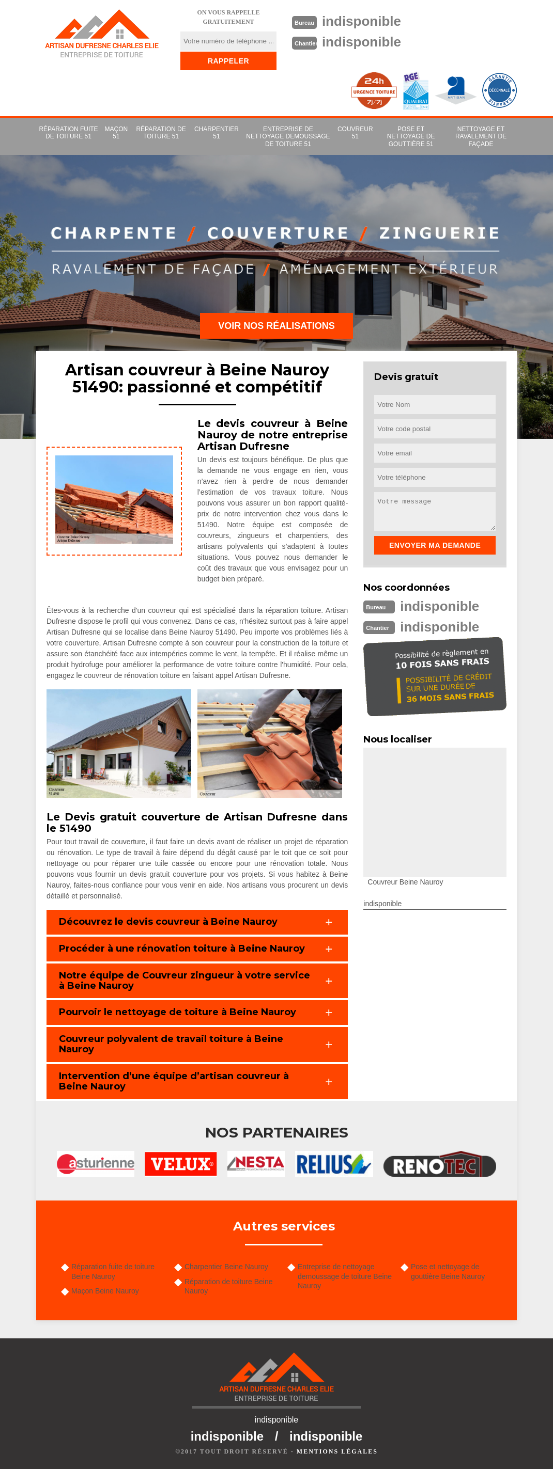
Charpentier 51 (216, 132)
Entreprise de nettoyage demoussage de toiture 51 (288, 136)
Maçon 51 (116, 132)
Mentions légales (337, 1451)
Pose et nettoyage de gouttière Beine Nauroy (448, 1271)
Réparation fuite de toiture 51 (68, 132)
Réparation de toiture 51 (161, 132)
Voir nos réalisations (276, 326)
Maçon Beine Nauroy (105, 1291)
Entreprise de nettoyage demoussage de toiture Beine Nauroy (345, 1275)
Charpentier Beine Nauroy (226, 1266)
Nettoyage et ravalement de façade (480, 136)
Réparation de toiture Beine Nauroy (228, 1286)
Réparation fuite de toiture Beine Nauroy (113, 1271)
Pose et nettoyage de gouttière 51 (411, 136)
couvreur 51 (355, 132)
